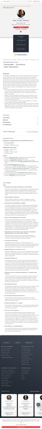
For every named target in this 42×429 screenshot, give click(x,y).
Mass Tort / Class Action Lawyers (7, 373)
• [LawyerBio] (25, 415)
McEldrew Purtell (9, 403)
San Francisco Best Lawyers (27, 358)
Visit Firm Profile (21, 49)
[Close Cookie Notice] (41, 419)
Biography (15, 59)
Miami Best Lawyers (25, 362)
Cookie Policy (33, 420)
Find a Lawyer (6, 6)
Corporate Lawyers (4, 380)
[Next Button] (16, 405)
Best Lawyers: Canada (5, 350)
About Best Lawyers (25, 370)
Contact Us (24, 378)
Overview (19, 59)
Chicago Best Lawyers (26, 352)
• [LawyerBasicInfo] (7, 415)
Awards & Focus (33, 59)
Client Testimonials (25, 59)
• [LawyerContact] (10, 415)
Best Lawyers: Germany (5, 355)
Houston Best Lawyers (26, 355)
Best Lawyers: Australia (5, 352)
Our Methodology (25, 371)
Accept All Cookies (21, 427)
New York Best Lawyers (26, 348)
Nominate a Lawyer (25, 373)
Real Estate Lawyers (5, 383)
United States (14, 6)
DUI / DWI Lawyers (4, 378)
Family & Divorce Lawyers (6, 375)
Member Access (29, 342)
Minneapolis (27, 6)
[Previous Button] (2, 405)
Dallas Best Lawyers (25, 357)
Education (5, 120)
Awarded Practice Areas (7, 59)
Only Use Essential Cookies (21, 424)
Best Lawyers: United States (6, 348)
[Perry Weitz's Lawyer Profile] (26, 399)
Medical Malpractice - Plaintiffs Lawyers (8, 371)
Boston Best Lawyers (25, 360)
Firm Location (6, 117)
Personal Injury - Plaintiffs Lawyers (7, 370)
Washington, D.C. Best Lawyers (27, 353)
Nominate (18, 342)
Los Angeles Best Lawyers (26, 350)
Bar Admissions (6, 122)
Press (22, 375)
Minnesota (20, 6)
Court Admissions (7, 124)
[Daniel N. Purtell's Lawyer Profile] (9, 399)
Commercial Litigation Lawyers (7, 382)
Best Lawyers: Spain (5, 353)
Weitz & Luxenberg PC (26, 403)
